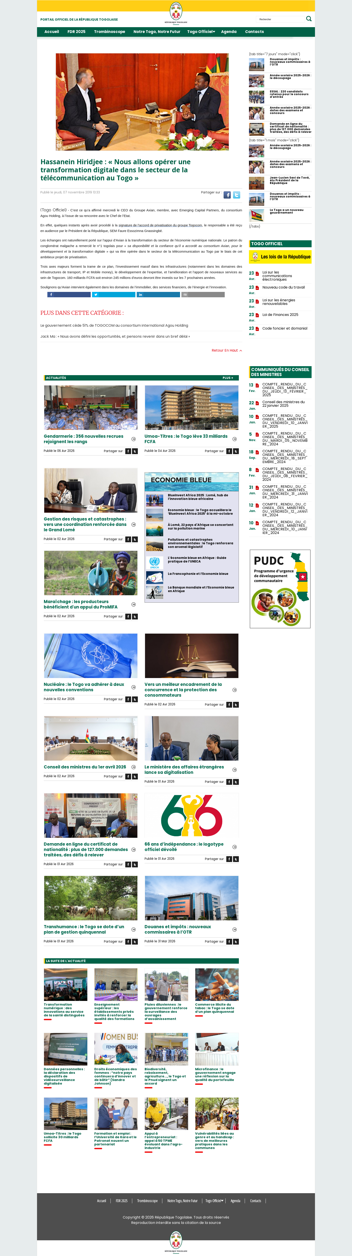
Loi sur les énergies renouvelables (278, 302)
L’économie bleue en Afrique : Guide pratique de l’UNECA (197, 559)
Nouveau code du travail (283, 287)
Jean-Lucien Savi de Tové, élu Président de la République (290, 180)
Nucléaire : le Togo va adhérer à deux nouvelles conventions (84, 687)
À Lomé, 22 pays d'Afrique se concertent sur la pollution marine (200, 526)
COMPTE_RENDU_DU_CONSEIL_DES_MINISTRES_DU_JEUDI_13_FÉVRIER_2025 (285, 390)
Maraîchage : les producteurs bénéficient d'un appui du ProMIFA (81, 604)
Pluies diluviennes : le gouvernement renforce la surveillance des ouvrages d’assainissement (166, 1012)
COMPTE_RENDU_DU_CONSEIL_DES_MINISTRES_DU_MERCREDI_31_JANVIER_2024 (285, 492)
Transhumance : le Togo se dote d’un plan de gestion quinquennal (84, 929)
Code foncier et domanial (284, 328)
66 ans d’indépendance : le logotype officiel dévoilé (184, 847)
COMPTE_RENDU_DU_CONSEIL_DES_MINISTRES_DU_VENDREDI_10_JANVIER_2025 (285, 421)
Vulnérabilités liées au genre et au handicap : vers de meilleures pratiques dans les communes (214, 1141)
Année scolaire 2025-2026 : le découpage (290, 76)
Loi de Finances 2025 (280, 315)
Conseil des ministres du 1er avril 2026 (85, 767)
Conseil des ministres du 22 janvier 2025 (283, 403)
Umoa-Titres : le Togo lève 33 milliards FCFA (186, 439)
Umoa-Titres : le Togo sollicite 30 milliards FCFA (62, 1137)
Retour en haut (227, 350)
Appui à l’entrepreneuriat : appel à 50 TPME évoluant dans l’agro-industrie (164, 1141)
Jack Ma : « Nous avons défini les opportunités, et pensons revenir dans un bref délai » (115, 336)
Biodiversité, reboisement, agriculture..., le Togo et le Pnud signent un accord (165, 1076)
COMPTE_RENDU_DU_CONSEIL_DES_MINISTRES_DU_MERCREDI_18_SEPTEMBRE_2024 (285, 456)
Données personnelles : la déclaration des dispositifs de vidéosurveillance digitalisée (64, 1076)
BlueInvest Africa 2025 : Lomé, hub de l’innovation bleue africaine (198, 497)
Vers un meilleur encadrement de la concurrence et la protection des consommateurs (183, 690)
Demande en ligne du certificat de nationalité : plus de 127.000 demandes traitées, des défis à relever (86, 850)
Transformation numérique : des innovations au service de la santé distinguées (64, 1010)
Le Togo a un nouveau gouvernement (287, 211)
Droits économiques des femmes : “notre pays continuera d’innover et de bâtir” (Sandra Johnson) (115, 1076)
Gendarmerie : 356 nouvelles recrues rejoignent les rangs (83, 439)
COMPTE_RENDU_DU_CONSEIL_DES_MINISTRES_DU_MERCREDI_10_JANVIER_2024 (285, 527)
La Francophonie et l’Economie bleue (198, 574)
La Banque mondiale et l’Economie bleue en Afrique (201, 589)
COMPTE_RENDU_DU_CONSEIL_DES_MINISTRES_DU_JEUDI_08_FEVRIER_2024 (285, 474)
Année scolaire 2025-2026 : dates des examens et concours (290, 110)
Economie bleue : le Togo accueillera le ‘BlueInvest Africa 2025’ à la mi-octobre (200, 512)
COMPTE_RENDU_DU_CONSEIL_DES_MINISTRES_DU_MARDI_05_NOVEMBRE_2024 (285, 439)
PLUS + (228, 378)
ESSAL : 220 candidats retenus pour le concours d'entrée (289, 94)
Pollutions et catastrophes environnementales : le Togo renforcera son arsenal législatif (200, 543)
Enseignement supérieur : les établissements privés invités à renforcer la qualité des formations (114, 1012)
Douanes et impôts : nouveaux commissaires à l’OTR (178, 929)
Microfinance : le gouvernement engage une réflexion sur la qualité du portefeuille (215, 1074)
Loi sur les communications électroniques (277, 276)
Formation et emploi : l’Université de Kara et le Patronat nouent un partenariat (115, 1139)
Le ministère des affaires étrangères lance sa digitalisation (184, 769)
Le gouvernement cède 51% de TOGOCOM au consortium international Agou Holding (114, 325)
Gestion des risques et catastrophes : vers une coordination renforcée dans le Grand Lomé (85, 524)
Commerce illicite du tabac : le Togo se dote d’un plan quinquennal (214, 1008)
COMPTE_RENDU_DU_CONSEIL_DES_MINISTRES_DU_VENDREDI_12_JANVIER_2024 (285, 510)
